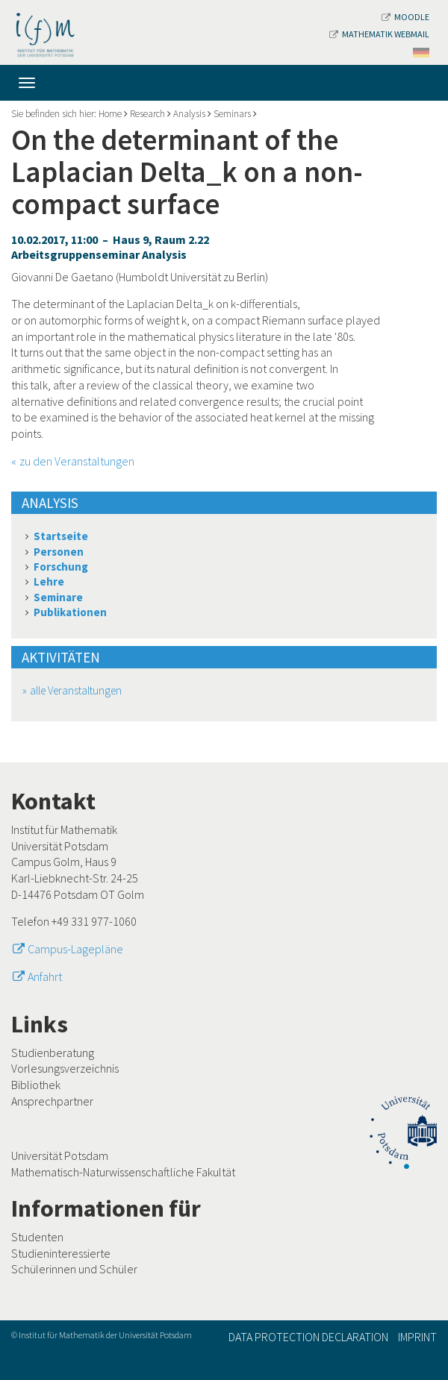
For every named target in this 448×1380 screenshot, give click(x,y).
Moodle (405, 16)
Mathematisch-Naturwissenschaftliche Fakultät (123, 1171)
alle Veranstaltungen (76, 690)
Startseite (61, 536)
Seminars (232, 113)
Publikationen (70, 612)
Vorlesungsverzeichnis (65, 1068)
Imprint (417, 1336)
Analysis (189, 113)
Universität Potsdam (59, 1155)
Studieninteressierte (61, 1253)
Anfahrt (45, 976)
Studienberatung (52, 1052)
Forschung (61, 566)
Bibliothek (35, 1084)
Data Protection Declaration (308, 1336)
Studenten (37, 1236)
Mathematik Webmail (379, 34)
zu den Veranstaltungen (76, 461)
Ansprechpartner (52, 1101)
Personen (59, 552)
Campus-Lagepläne (75, 948)
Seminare (58, 597)
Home (110, 113)
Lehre (49, 581)
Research (147, 113)
